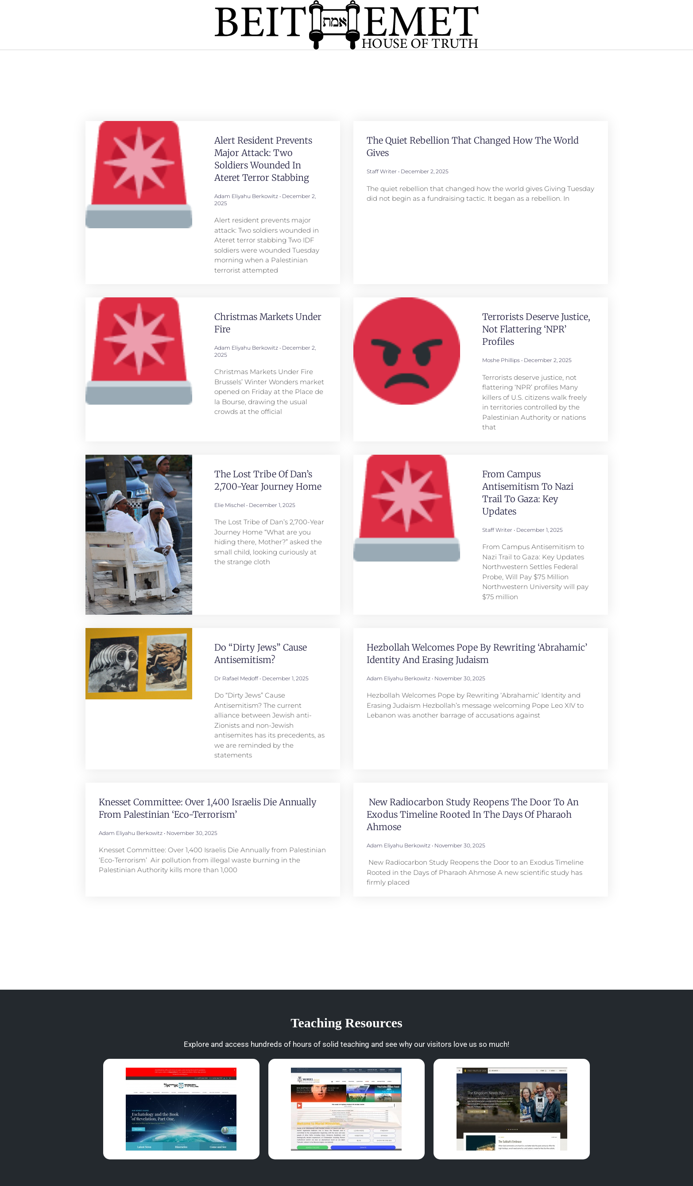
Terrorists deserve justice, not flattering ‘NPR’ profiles (536, 329)
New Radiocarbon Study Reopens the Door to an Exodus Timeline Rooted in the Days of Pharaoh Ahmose (473, 814)
